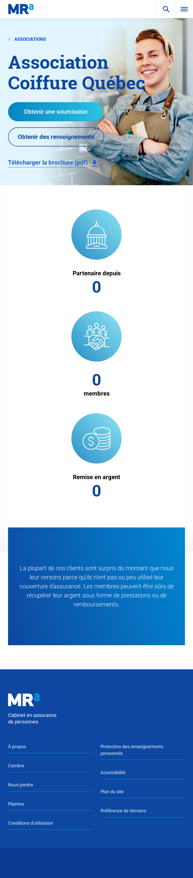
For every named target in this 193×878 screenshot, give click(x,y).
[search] (166, 9)
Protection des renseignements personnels (132, 750)
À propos (17, 746)
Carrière (16, 765)
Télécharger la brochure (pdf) (48, 162)
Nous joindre (20, 784)
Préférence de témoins (123, 810)
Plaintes (16, 804)
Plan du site (112, 791)
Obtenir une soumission (55, 111)
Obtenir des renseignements (56, 136)
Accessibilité (113, 772)
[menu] (184, 9)
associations (27, 39)
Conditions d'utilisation (30, 823)
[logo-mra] (21, 9)
